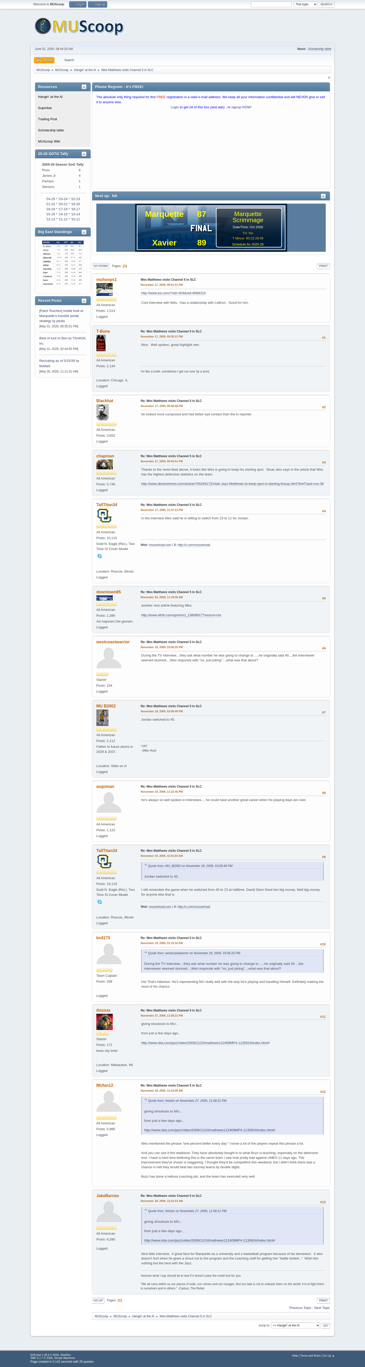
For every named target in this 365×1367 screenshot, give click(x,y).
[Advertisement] (211, 150)
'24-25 (50, 199)
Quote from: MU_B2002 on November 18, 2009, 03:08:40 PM (190, 866)
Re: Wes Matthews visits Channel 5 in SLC (171, 331)
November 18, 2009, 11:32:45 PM (162, 791)
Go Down (101, 266)
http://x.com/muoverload (194, 545)
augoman (105, 786)
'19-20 (75, 204)
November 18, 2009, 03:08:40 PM (162, 711)
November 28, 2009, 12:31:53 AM (162, 1200)
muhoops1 (106, 279)
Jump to (264, 1325)
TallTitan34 (106, 505)
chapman (105, 456)
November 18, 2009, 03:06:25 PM (162, 647)
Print (323, 266)
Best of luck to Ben (53, 338)
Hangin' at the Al (50, 97)
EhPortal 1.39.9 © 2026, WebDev (50, 1354)
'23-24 (63, 199)
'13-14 (75, 214)
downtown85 (108, 592)
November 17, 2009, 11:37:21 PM (162, 509)
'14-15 (63, 214)
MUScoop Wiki (49, 141)
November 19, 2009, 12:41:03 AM (162, 855)
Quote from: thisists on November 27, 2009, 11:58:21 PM (187, 1101)
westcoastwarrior (113, 642)
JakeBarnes (107, 1196)
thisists (103, 1010)
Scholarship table (319, 49)
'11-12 (63, 219)
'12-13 (50, 219)
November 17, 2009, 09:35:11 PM (162, 336)
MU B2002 (106, 706)
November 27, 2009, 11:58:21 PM (162, 1015)
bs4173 (103, 938)
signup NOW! (241, 107)
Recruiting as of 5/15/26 (57, 361)
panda (60, 321)
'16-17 (75, 209)
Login (175, 107)
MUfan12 (104, 1085)
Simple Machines (64, 1357)
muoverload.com (160, 545)
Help (295, 1355)
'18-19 (50, 209)
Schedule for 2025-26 (248, 244)
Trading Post (47, 119)
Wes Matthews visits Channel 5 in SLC (168, 279)
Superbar (45, 108)
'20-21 (63, 204)
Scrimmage (247, 220)
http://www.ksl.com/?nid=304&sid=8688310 (173, 293)
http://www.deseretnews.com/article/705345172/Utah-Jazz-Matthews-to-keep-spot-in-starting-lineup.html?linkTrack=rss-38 (232, 484)
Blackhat (104, 401)
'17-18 (63, 209)
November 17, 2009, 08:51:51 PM (162, 284)
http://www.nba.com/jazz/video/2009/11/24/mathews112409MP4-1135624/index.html (204, 1043)
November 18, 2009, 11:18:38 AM (162, 597)
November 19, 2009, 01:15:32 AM (162, 943)
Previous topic (300, 1308)
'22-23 (75, 199)
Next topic (322, 1308)
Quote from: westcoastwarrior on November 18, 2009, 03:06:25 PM (194, 953)
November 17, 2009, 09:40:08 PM (162, 405)
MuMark (44, 366)
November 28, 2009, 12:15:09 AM (162, 1090)
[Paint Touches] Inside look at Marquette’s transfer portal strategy (61, 316)
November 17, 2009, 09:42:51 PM (162, 461)
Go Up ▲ (329, 1355)
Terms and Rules (310, 1355)
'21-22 (50, 204)
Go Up (98, 1300)
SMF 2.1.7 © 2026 (41, 1357)
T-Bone (103, 331)
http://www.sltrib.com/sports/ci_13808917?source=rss (181, 615)
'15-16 (50, 214)
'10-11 (75, 219)
